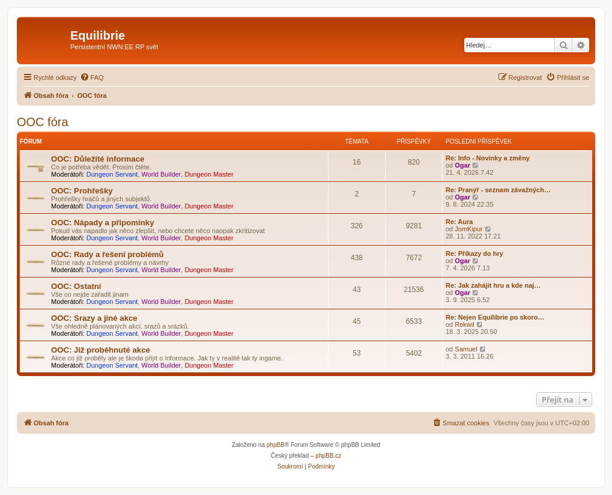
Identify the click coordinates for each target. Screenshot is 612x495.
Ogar (462, 165)
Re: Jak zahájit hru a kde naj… (493, 285)
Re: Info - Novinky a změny (488, 158)
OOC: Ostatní (76, 286)
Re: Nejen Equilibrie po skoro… (495, 317)
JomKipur (468, 228)
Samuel (466, 349)
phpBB (276, 445)
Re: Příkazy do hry (474, 253)
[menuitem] (92, 77)
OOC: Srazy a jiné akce (94, 318)
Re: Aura (459, 221)
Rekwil (464, 324)
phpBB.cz (328, 455)
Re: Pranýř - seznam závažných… (498, 189)
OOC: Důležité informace (97, 158)
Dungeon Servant (112, 174)
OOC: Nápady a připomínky (102, 222)
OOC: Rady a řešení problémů (107, 254)
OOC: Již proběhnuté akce (100, 349)
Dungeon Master (208, 174)
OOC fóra (42, 122)
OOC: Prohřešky (82, 190)
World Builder (161, 174)
